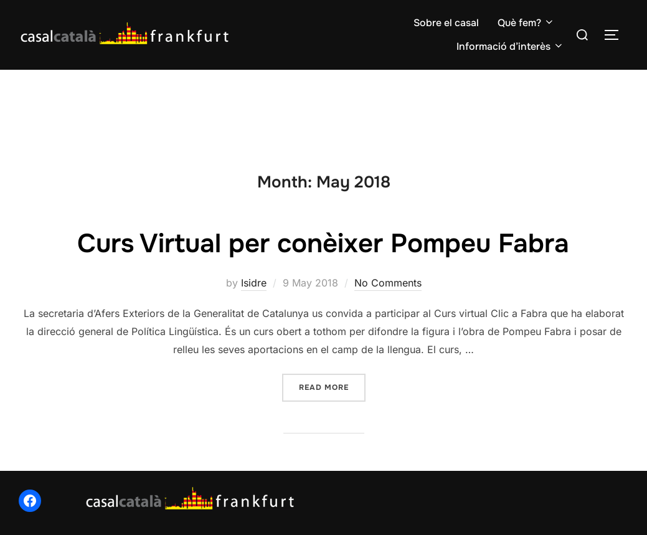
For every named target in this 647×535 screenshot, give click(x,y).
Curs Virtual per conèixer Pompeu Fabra (323, 243)
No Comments (388, 283)
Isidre (254, 283)
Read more (332, 386)
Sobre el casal (446, 22)
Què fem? (526, 22)
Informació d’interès (510, 46)
